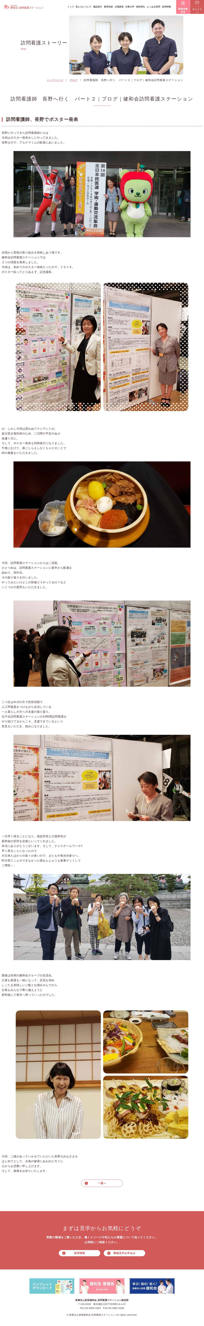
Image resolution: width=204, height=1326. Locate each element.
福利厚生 (140, 6)
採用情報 (166, 6)
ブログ (73, 80)
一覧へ (102, 1183)
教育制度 (108, 6)
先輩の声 (129, 6)
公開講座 (119, 6)
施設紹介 (97, 6)
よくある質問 (153, 6)
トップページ (55, 80)
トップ (70, 6)
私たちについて (83, 6)
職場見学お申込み (124, 1253)
